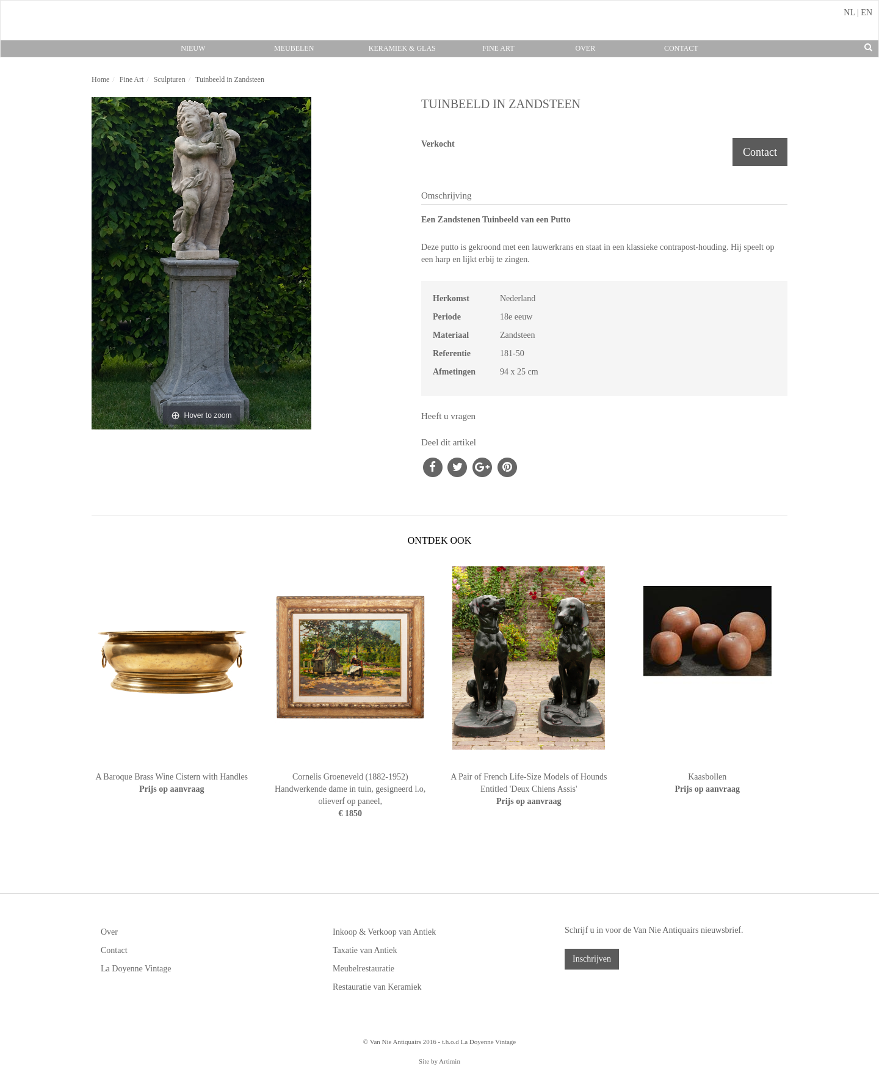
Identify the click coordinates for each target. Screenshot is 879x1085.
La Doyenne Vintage (136, 968)
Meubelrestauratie (363, 968)
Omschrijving (446, 195)
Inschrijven (592, 958)
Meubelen (294, 48)
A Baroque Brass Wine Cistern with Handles (171, 776)
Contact (681, 48)
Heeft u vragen (448, 416)
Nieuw (193, 48)
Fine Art (498, 48)
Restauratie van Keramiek (377, 987)
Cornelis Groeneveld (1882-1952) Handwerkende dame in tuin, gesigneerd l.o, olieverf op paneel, (350, 789)
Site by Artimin (439, 1061)
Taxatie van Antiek (365, 950)
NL (849, 12)
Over (585, 48)
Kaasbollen (707, 776)
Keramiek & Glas (402, 48)
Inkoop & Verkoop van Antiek (384, 932)
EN (866, 12)
